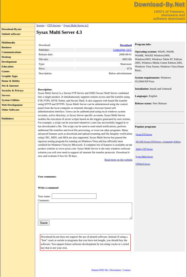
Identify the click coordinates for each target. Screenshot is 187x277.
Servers (5, 95)
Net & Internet (9, 85)
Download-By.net (10, 29)
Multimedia (7, 42)
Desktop (5, 57)
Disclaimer (110, 265)
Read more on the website (119, 152)
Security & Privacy (12, 90)
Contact (122, 265)
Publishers (7, 118)
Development (8, 61)
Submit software (10, 34)
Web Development (11, 105)
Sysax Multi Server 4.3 (65, 25)
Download (126, 45)
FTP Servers (43, 25)
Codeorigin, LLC (123, 49)
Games (5, 71)
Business (5, 47)
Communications (10, 52)
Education (6, 66)
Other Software (9, 109)
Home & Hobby (10, 81)
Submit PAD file (94, 265)
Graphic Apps (9, 76)
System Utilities (9, 100)
